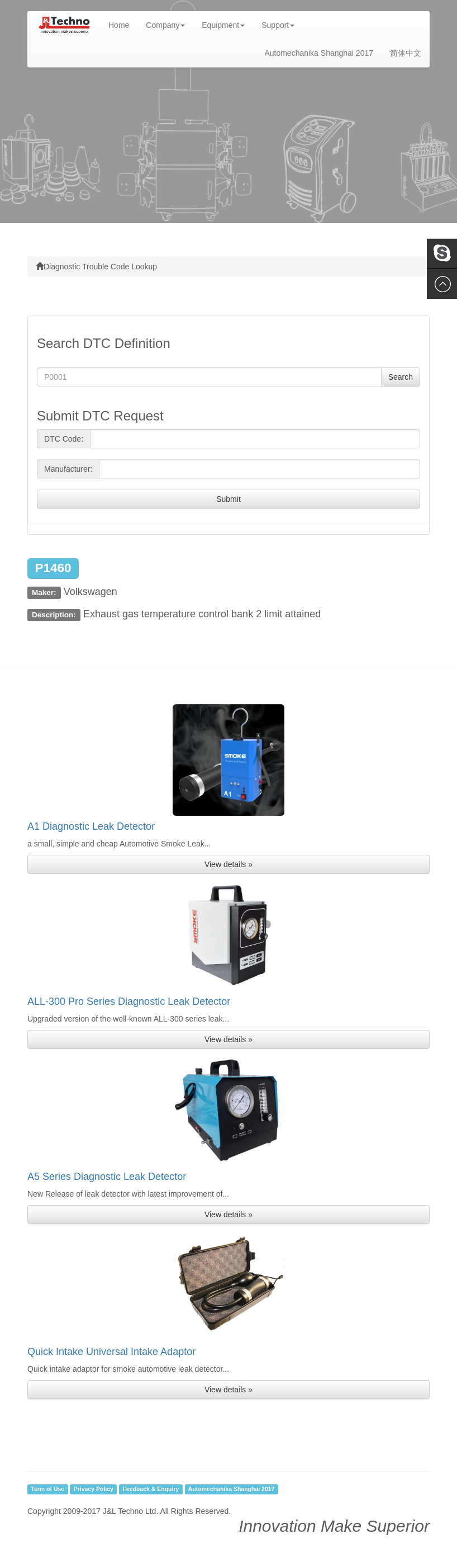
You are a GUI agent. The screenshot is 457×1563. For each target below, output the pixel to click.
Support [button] (277, 25)
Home (122, 24)
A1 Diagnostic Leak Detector (91, 826)
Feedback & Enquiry (150, 1489)
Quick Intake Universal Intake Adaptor (111, 1351)
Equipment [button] (223, 25)
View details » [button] (228, 864)
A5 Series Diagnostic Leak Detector (106, 1176)
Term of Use (47, 1489)
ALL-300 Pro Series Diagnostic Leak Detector (128, 1001)
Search (400, 376)
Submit (228, 499)
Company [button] (165, 25)
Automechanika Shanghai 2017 (318, 53)
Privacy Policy (93, 1489)
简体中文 (405, 53)
